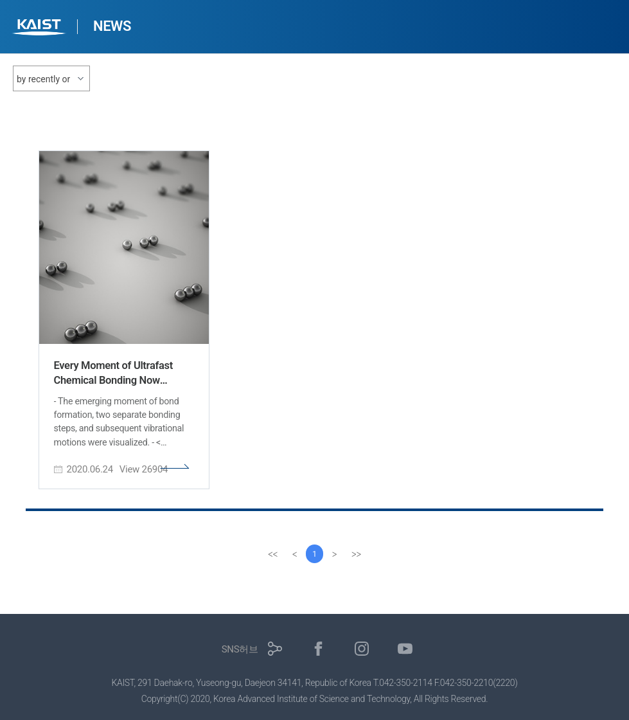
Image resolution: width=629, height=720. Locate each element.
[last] (357, 554)
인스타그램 (362, 649)
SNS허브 (240, 649)
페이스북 (318, 649)
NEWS (112, 26)
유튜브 (405, 649)
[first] (272, 554)
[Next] (335, 554)
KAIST (40, 28)
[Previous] (294, 554)
